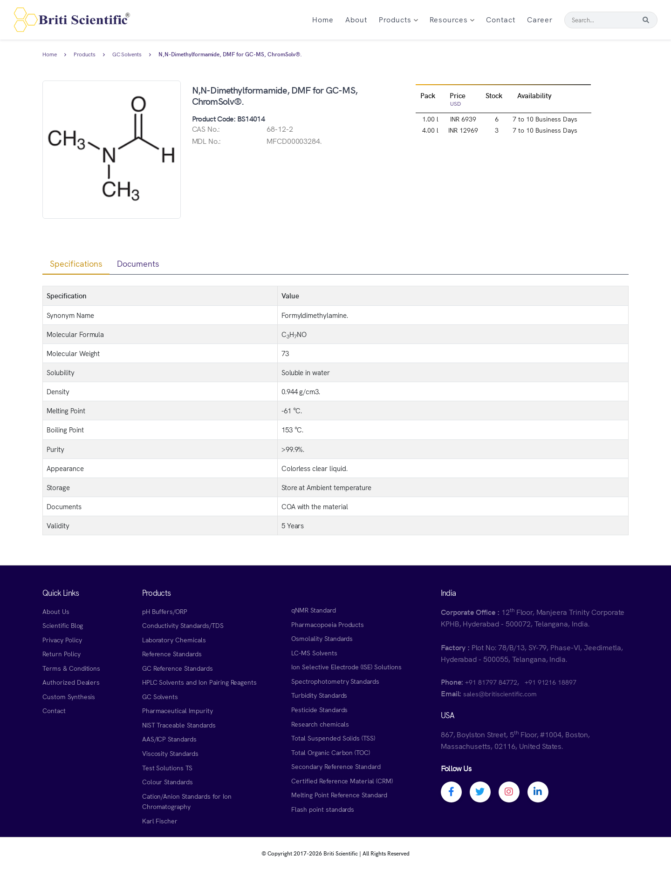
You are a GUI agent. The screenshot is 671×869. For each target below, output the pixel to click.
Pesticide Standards (319, 709)
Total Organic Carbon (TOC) (330, 752)
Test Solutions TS (167, 767)
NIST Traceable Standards (179, 724)
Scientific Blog (62, 625)
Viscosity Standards (170, 753)
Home (323, 19)
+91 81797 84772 (491, 682)
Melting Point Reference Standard (339, 794)
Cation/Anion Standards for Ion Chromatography (187, 801)
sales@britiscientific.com (499, 693)
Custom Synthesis (68, 696)
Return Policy (61, 653)
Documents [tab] (138, 263)
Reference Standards (172, 653)
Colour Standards (167, 781)
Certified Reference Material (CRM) (342, 780)
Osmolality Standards (322, 638)
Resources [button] (452, 19)
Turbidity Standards (319, 695)
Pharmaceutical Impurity (177, 710)
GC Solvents (127, 54)
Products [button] (398, 19)
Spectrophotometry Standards (335, 681)
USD (455, 103)
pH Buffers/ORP (164, 611)
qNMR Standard (313, 609)
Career (540, 19)
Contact (500, 19)
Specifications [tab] (76, 263)
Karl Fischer (160, 820)
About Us (55, 611)
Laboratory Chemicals (174, 639)
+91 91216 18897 (550, 682)
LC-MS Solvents (314, 652)
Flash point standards (322, 809)
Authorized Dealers (71, 682)
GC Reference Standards (177, 668)
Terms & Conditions (71, 668)
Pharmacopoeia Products (327, 624)
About (356, 19)
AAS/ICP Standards (169, 738)
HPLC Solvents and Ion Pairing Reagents (199, 682)
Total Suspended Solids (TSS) (333, 737)
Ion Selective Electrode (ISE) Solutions (346, 666)
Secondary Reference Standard (336, 766)
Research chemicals (320, 723)
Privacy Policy (62, 639)
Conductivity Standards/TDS (183, 625)
